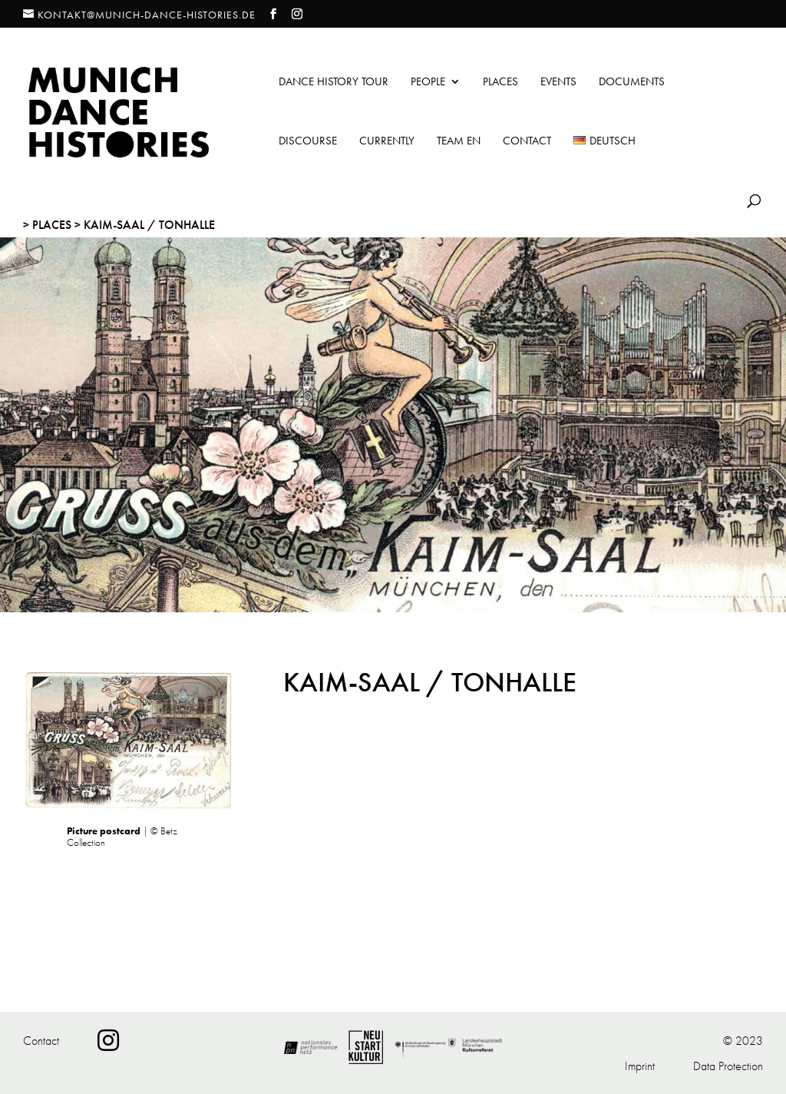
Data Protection (728, 1066)
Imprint (640, 1066)
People (428, 82)
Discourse (308, 141)
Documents (632, 82)
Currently (386, 141)
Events (558, 82)
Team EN (459, 141)
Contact (527, 141)
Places (500, 82)
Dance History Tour (333, 82)
